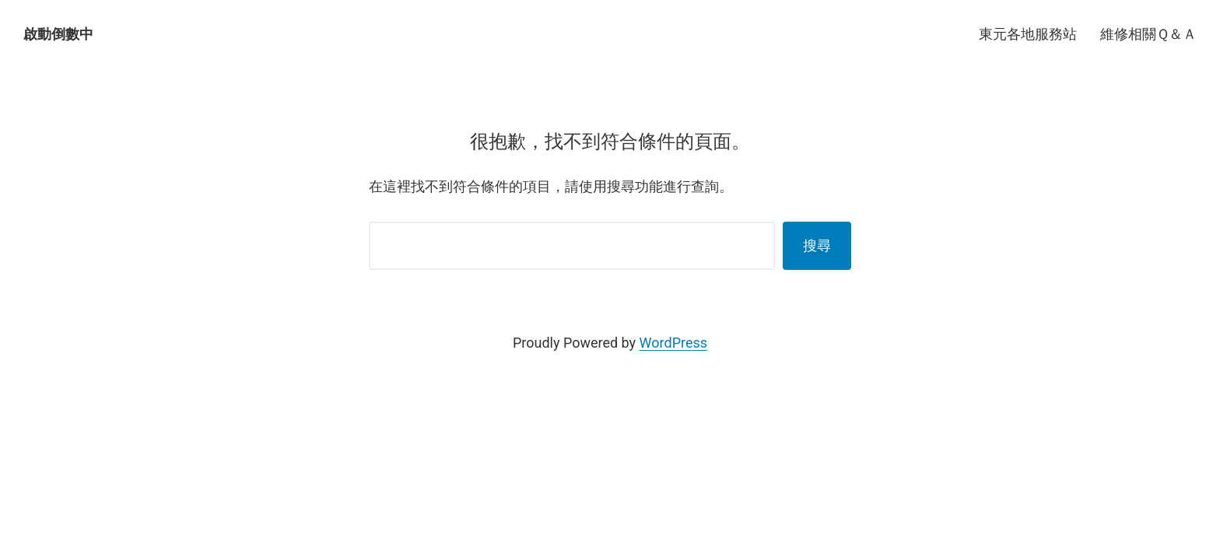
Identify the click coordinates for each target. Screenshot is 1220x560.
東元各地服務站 (1028, 34)
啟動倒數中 (58, 34)
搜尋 (817, 245)
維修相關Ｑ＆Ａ (1148, 34)
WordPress (673, 342)
